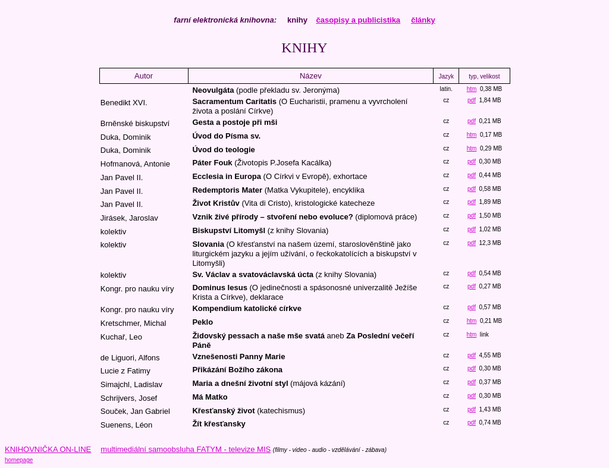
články (423, 19)
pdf (471, 100)
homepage (19, 460)
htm (472, 89)
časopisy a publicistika (358, 19)
